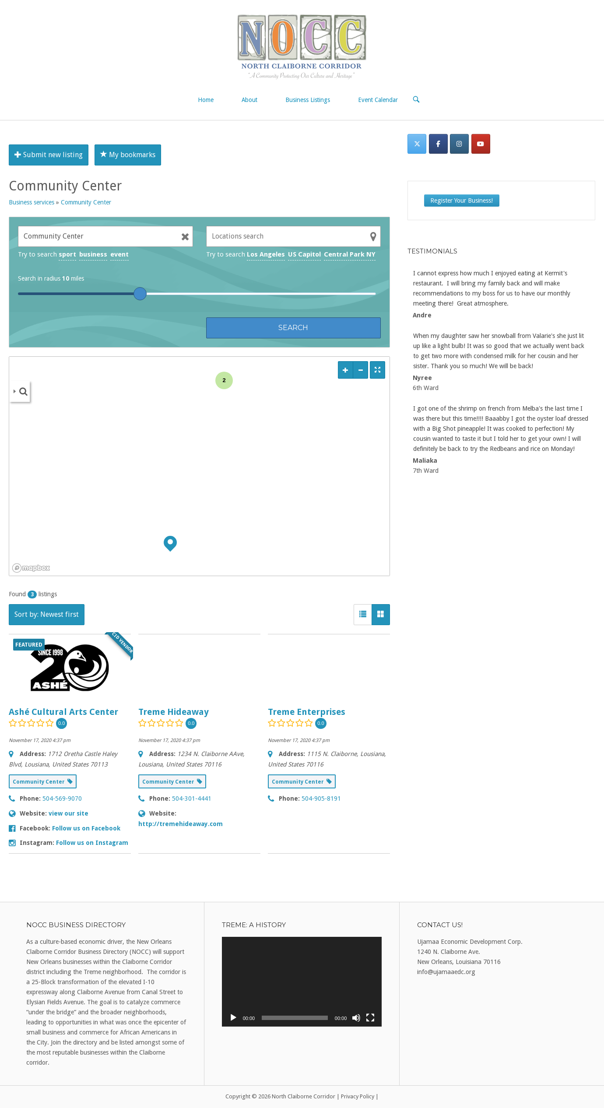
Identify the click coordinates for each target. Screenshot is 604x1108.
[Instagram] (459, 144)
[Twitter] (416, 144)
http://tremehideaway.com (180, 823)
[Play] (233, 1017)
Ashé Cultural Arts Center (63, 712)
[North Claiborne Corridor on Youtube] (480, 144)
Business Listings (307, 99)
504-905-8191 (321, 798)
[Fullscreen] (370, 1017)
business (93, 254)
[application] (302, 982)
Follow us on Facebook (86, 828)
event (119, 254)
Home (206, 99)
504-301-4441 (191, 798)
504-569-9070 (62, 798)
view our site (68, 813)
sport (67, 254)
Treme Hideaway (173, 712)
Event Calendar (378, 99)
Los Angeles (266, 254)
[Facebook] (438, 144)
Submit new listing (48, 155)
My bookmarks (127, 155)
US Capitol (304, 254)
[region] (199, 466)
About (249, 99)
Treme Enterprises (306, 712)
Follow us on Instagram (92, 842)
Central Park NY (350, 254)
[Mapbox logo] (31, 568)
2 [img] (223, 380)
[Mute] (356, 1017)
